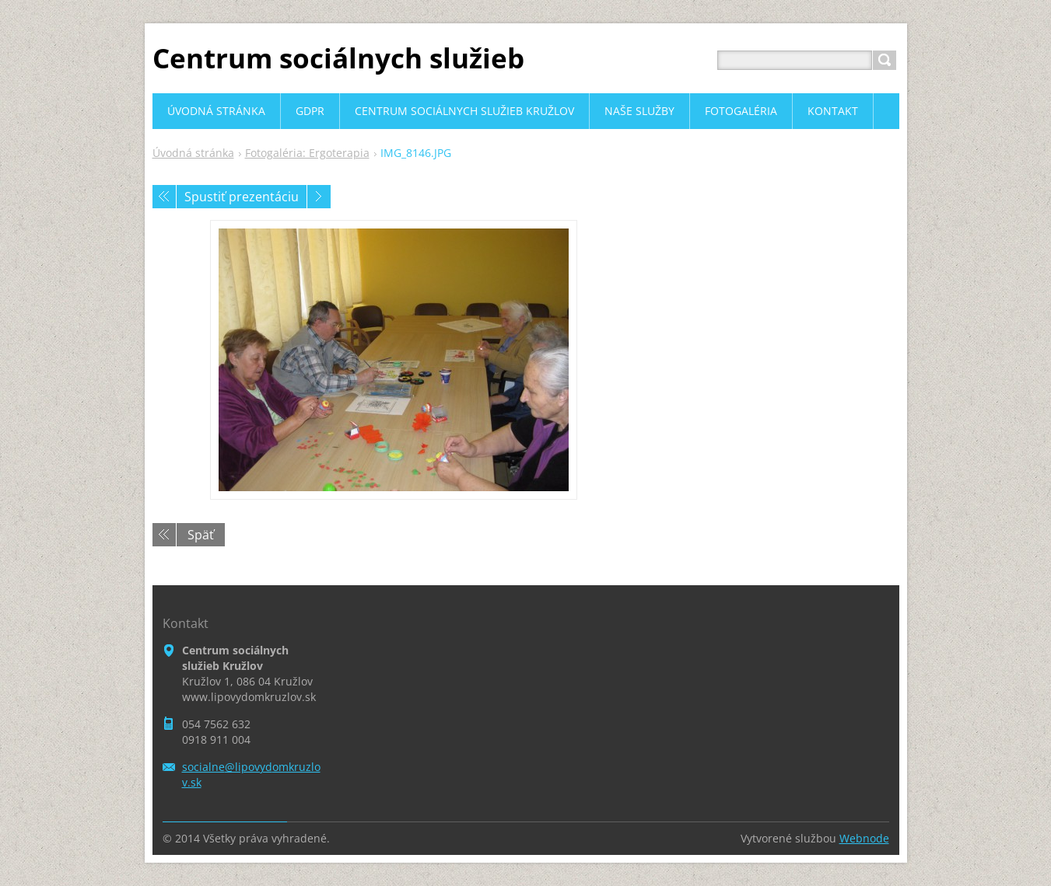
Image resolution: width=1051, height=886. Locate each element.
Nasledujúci (319, 196)
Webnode (864, 838)
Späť (200, 534)
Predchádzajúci (164, 196)
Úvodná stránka (193, 152)
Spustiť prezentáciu (241, 196)
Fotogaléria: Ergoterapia (307, 152)
